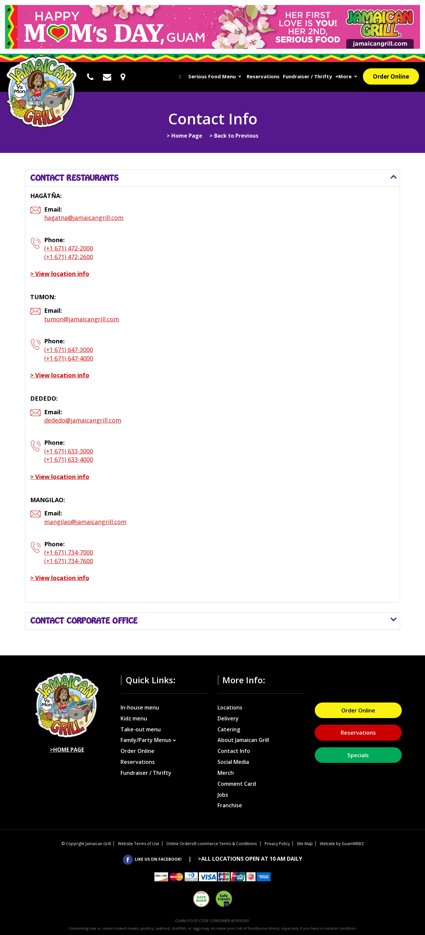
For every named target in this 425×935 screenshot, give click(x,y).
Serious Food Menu (212, 76)
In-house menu (140, 707)
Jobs (222, 794)
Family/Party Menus (146, 740)
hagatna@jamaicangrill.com (84, 218)
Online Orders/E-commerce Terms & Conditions (212, 843)
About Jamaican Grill (243, 740)
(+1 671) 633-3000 (68, 451)
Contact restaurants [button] (74, 177)
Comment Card (236, 783)
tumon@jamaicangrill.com (81, 319)
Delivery (228, 718)
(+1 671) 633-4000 (68, 459)
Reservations (263, 76)
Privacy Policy (277, 843)
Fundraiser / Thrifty (307, 76)
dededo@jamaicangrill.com (82, 420)
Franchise (229, 805)
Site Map (305, 843)
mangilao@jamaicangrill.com (85, 522)
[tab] (212, 178)
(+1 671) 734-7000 (68, 552)
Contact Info (233, 751)
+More (343, 76)
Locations (229, 707)
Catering (228, 729)
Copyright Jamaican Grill (86, 843)
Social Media (233, 762)
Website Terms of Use (138, 843)
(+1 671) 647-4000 (68, 358)
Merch (225, 772)
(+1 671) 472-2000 (68, 248)
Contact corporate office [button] (83, 620)
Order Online (391, 76)
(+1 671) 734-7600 (68, 561)
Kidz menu (134, 718)
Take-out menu (141, 729)
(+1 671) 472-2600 (68, 257)
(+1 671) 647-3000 (68, 350)
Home (180, 77)
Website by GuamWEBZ (342, 843)
